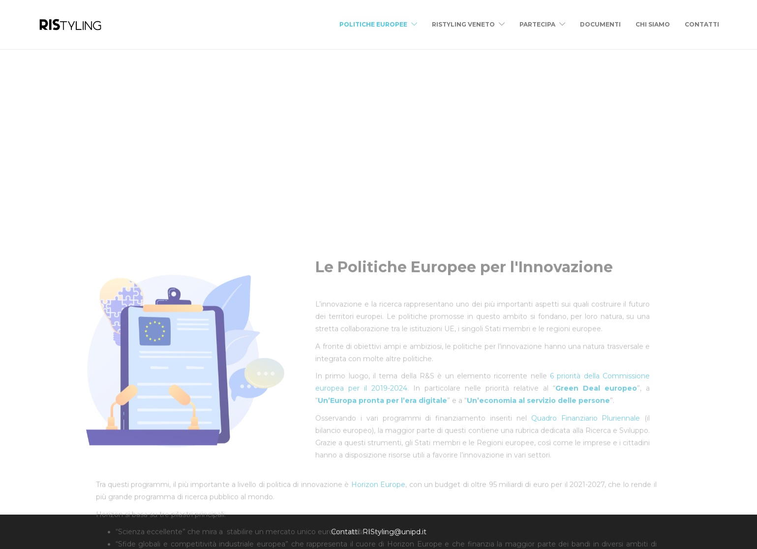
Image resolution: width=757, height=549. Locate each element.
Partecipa (537, 24)
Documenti (600, 24)
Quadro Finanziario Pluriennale (583, 509)
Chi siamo (653, 24)
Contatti (702, 24)
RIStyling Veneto (463, 24)
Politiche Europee (373, 24)
